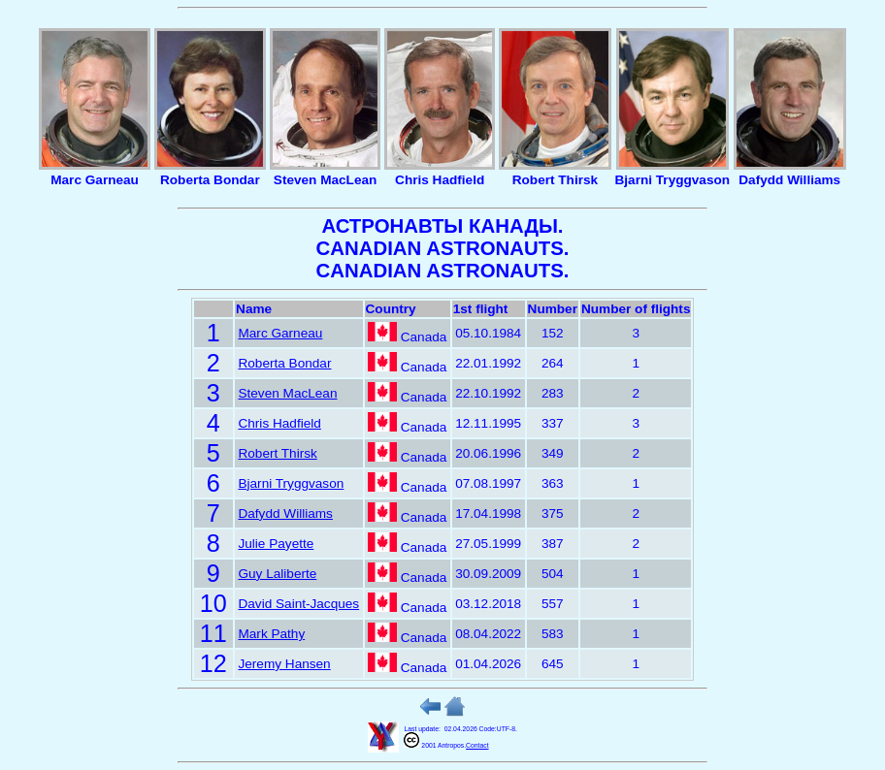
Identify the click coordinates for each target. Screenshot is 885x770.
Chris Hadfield (279, 423)
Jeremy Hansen (284, 664)
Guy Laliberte (277, 573)
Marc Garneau (280, 333)
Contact (477, 745)
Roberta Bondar (284, 363)
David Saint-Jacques (298, 603)
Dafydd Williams (285, 513)
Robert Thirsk (277, 453)
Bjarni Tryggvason (291, 483)
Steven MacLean (287, 393)
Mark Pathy (271, 633)
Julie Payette (275, 543)
